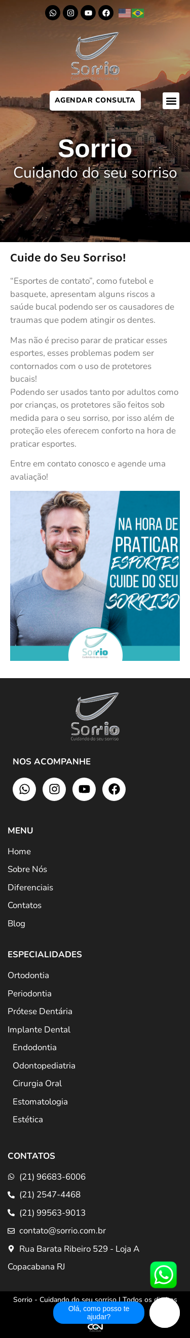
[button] (171, 100)
